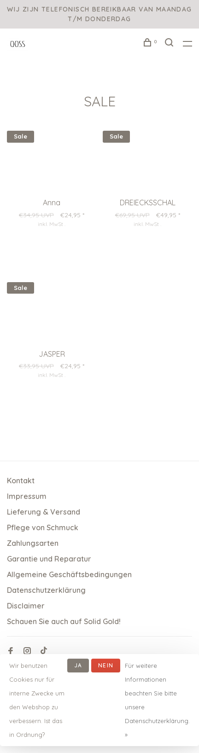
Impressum (27, 496)
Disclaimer (26, 605)
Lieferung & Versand (43, 511)
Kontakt (21, 480)
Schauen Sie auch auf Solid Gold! (64, 621)
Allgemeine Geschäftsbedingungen (69, 574)
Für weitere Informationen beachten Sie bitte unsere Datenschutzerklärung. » (157, 700)
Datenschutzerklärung (46, 590)
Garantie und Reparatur (49, 558)
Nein (105, 665)
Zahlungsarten (33, 543)
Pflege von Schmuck (42, 527)
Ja (78, 665)
